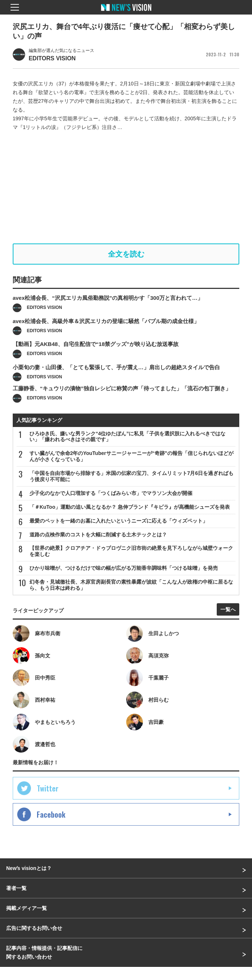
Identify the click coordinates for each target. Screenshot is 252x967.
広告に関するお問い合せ (34, 928)
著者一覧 (16, 888)
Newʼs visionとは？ (29, 868)
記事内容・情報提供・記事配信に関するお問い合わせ (44, 952)
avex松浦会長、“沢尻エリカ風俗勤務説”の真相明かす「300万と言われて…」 (108, 311)
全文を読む (126, 254)
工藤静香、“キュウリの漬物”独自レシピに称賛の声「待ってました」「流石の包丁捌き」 (122, 401)
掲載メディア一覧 (26, 908)
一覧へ (228, 609)
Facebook (51, 814)
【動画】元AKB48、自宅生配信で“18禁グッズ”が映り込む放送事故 (96, 357)
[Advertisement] (126, 187)
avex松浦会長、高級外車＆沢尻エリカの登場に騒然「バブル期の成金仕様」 (106, 334)
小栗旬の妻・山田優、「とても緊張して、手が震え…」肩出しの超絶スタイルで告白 (116, 380)
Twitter (48, 788)
